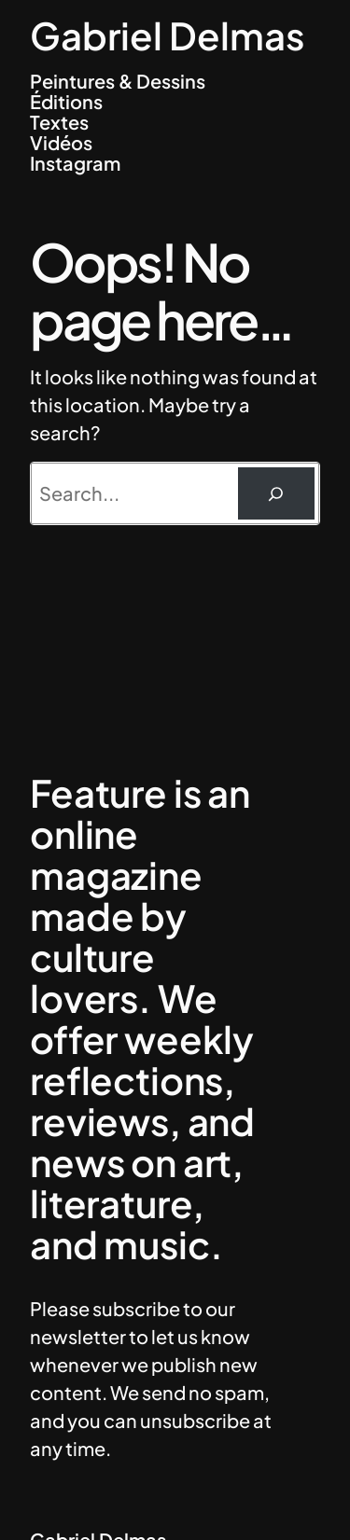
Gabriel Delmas (167, 35)
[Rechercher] (276, 493)
